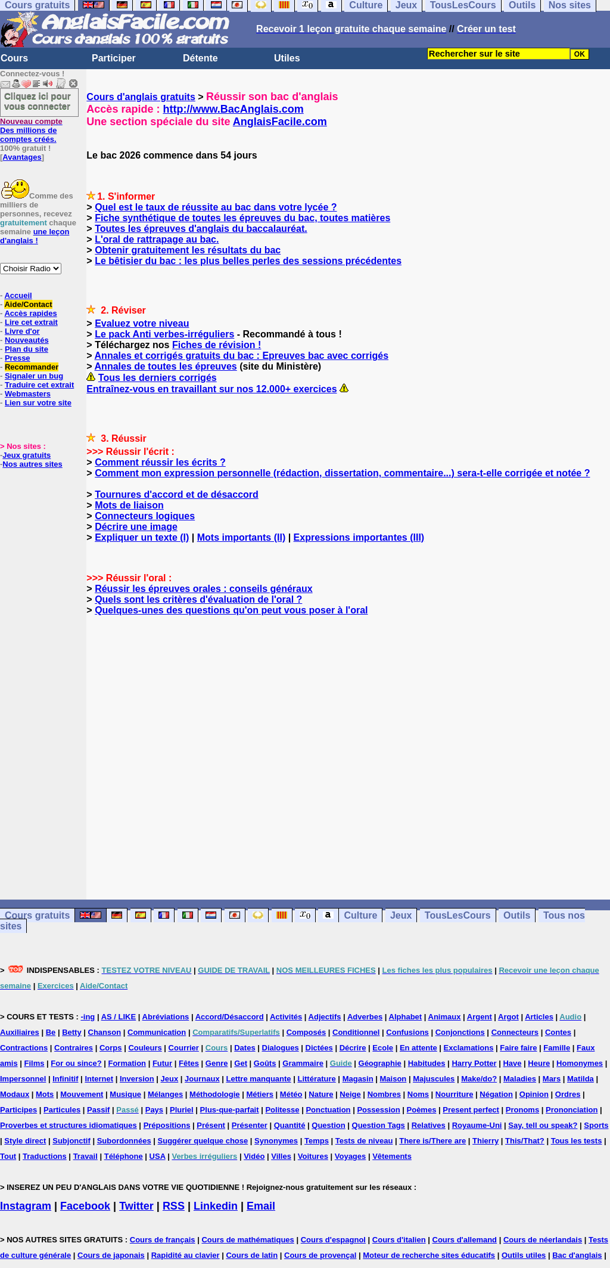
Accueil (18, 295)
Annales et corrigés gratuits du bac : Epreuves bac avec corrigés (242, 356)
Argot (508, 1016)
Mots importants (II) (241, 537)
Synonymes (276, 1140)
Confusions (407, 1032)
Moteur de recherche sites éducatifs (429, 1255)
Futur (162, 1063)
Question (328, 1125)
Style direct (25, 1140)
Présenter (249, 1125)
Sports (596, 1125)
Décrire (353, 1047)
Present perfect (471, 1109)
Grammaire (302, 1063)
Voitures (313, 1156)
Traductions (45, 1156)
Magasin (358, 1078)
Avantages (21, 157)
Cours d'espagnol (333, 1239)
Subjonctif (71, 1140)
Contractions (24, 1047)
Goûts (265, 1063)
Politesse (282, 1109)
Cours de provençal (320, 1255)
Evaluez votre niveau (142, 323)
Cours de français (162, 1239)
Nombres (384, 1094)
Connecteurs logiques (145, 516)
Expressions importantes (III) (359, 537)
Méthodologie (214, 1094)
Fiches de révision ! (216, 345)
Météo (291, 1094)
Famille (556, 1047)
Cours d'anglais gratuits (140, 97)
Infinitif (65, 1078)
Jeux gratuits (26, 455)
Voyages (350, 1156)
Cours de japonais (111, 1255)
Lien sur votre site (38, 402)
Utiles (287, 58)
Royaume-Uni (477, 1125)
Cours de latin (252, 1255)
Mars (552, 1078)
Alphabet (405, 1016)
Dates (244, 1047)
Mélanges (165, 1094)
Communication (156, 1032)
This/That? (524, 1140)
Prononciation (571, 1109)
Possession (378, 1109)
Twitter (136, 1206)
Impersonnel (23, 1078)
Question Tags (378, 1125)
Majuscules (434, 1078)
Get (240, 1063)
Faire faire (518, 1047)
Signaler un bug (34, 375)
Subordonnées (124, 1140)
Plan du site (26, 349)
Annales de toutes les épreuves (166, 366)
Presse (17, 358)
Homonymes (579, 1063)
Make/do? (479, 1078)
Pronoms (522, 1109)
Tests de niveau (364, 1140)
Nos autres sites (32, 464)
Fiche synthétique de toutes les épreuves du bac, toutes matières (242, 218)
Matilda (580, 1078)
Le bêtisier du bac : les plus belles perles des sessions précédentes (248, 261)
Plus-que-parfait (229, 1109)
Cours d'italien (399, 1239)
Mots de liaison (129, 505)
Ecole (382, 1047)
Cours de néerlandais (542, 1239)
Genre (217, 1063)
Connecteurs (515, 1032)
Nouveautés (27, 340)
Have (512, 1063)
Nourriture (454, 1094)
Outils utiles (524, 1255)
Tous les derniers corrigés (157, 378)
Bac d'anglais (577, 1255)
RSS (174, 1206)
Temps (316, 1140)
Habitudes (427, 1063)
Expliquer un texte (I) (142, 537)
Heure (539, 1063)
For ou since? (76, 1063)
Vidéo (254, 1156)
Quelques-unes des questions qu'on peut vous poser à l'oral (231, 610)
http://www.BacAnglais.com (233, 109)
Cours (14, 58)
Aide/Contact (28, 304)
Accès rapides (30, 313)
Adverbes (364, 1016)
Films (34, 1063)
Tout (8, 1156)
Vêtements (392, 1156)
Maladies (519, 1078)
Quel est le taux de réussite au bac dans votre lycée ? (216, 207)
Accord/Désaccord (229, 1016)
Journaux (202, 1078)
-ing (87, 1016)
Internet (99, 1078)
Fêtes (189, 1063)
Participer (114, 58)
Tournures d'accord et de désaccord (177, 494)
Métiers (259, 1094)
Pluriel (182, 1109)
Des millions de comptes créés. (31, 130)
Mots (45, 1094)
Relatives (429, 1125)
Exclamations (469, 1047)
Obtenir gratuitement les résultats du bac (188, 250)
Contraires (73, 1047)
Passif (98, 1109)
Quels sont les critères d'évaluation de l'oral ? (198, 599)
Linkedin (216, 1206)
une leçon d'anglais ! (34, 236)
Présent (211, 1125)
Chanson (105, 1032)
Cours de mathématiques (247, 1239)
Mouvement (81, 1094)
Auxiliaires (19, 1032)
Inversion (137, 1078)
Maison (393, 1078)
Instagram (25, 1206)
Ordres (568, 1094)
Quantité (290, 1125)
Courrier (184, 1047)
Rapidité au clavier (185, 1255)
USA (158, 1156)
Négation (496, 1094)
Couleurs (144, 1047)
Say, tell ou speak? (542, 1125)
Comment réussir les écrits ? (160, 462)
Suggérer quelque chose (203, 1140)
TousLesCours (458, 915)
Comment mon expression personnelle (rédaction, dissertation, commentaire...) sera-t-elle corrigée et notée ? (342, 473)
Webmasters (28, 393)
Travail (85, 1156)
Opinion (534, 1094)
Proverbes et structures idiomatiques (68, 1125)
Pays (154, 1109)
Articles (539, 1016)
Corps (110, 1047)
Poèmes (422, 1109)
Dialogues (280, 1047)
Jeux (401, 915)
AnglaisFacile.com (280, 122)
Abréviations (165, 1016)
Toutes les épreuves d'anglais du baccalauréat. (201, 229)
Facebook (85, 1206)
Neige (350, 1094)
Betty (72, 1032)
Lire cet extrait (31, 322)
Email (261, 1206)
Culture (360, 915)
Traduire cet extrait (39, 384)
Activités (286, 1016)
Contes (558, 1032)
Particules (61, 1109)
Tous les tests (576, 1140)
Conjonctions (460, 1032)
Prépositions (167, 1125)
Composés (306, 1032)
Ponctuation (328, 1109)
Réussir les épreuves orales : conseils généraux (204, 589)
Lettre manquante (258, 1078)
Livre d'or (22, 331)
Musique (125, 1094)
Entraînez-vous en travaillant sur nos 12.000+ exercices (211, 389)
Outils (516, 915)
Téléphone (123, 1156)
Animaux (444, 1016)
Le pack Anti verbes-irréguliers (164, 334)
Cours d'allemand (464, 1239)
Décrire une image (136, 527)
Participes (18, 1109)
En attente (418, 1047)
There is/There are (432, 1140)
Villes (281, 1156)
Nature (321, 1094)
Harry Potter (474, 1063)
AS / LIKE (118, 1016)
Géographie (380, 1063)
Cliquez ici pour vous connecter (37, 101)
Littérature (316, 1078)
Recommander (31, 366)
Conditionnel (355, 1032)
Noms (418, 1094)
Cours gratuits (37, 915)
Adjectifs (325, 1016)
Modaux (14, 1094)
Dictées (319, 1047)
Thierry (485, 1140)
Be (51, 1032)
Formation (127, 1063)
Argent (479, 1016)
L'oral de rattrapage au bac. (157, 239)
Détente (200, 58)
